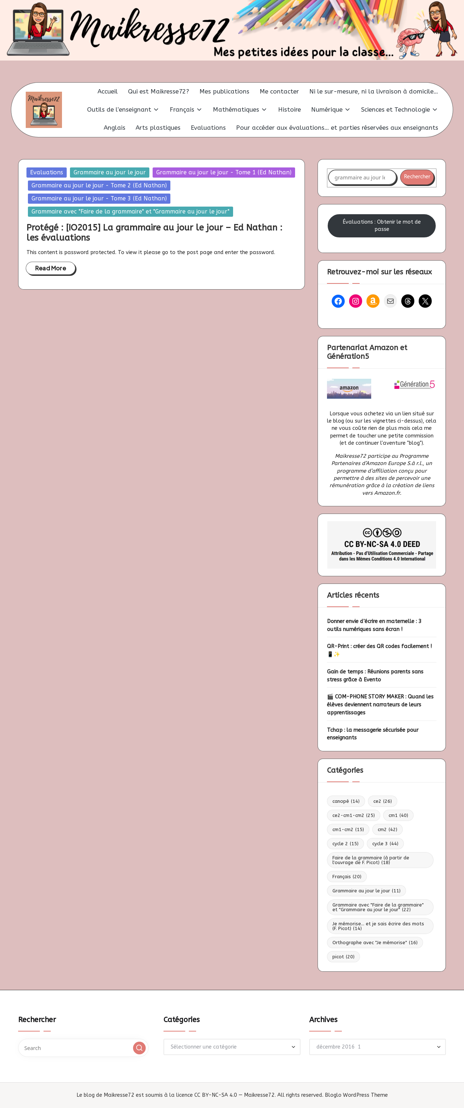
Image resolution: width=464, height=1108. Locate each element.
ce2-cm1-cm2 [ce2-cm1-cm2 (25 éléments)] (353, 815)
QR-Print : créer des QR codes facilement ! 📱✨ (379, 650)
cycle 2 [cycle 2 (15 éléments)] (345, 843)
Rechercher (417, 177)
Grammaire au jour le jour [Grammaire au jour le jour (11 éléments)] (366, 890)
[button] (139, 1048)
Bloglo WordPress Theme (356, 1095)
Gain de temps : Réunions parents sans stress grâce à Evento (375, 676)
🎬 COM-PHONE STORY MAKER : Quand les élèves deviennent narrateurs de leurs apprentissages (380, 705)
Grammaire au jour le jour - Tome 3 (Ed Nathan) (99, 198)
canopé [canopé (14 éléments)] (346, 801)
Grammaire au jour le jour (110, 172)
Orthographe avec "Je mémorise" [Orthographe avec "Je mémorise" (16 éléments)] (375, 942)
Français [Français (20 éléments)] (346, 876)
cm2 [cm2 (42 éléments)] (387, 829)
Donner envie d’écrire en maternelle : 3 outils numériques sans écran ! (374, 625)
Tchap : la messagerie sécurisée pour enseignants (372, 734)
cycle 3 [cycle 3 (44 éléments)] (385, 843)
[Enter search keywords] (83, 1048)
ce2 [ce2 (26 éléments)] (382, 801)
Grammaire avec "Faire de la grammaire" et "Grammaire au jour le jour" (130, 211)
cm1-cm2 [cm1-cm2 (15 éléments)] (348, 829)
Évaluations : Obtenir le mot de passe (382, 225)
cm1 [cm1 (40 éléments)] (398, 815)
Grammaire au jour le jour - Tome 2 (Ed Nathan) (99, 185)
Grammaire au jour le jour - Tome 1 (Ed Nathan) (223, 172)
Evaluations (46, 172)
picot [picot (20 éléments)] (343, 956)
